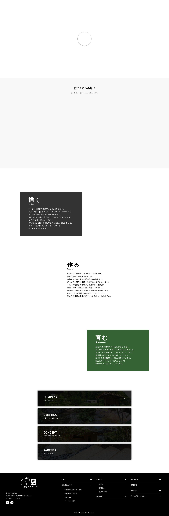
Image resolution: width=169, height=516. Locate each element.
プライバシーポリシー (146, 496)
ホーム (77, 479)
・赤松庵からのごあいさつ (73, 490)
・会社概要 (67, 497)
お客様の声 (146, 479)
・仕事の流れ (102, 492)
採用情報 (146, 485)
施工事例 (111, 496)
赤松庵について (77, 485)
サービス (111, 479)
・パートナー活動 (69, 501)
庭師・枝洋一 (30, 212)
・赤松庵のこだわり (70, 493)
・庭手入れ (101, 488)
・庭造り (101, 484)
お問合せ (146, 490)
